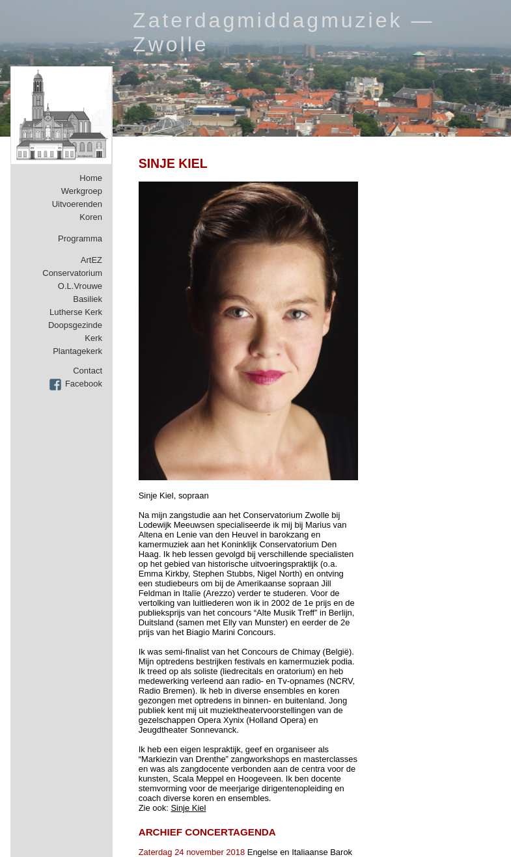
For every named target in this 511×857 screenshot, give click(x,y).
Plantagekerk (77, 351)
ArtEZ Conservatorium (72, 266)
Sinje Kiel (188, 808)
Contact (87, 370)
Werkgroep (81, 191)
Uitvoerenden (77, 204)
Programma (80, 238)
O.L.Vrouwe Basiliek (80, 292)
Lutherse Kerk (75, 312)
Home (90, 178)
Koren (90, 217)
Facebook (83, 383)
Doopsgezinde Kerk (75, 331)
